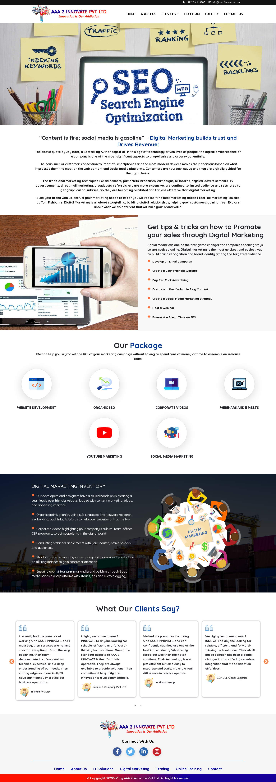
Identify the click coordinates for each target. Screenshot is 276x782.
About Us (148, 14)
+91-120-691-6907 (195, 2)
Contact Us (233, 14)
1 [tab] (135, 705)
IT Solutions (103, 768)
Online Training (189, 768)
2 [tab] (141, 705)
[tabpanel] (45, 661)
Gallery (212, 14)
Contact (215, 768)
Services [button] (169, 14)
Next (265, 661)
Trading (162, 768)
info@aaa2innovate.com (226, 2)
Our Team (192, 14)
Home (132, 13)
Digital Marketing (134, 768)
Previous (11, 661)
